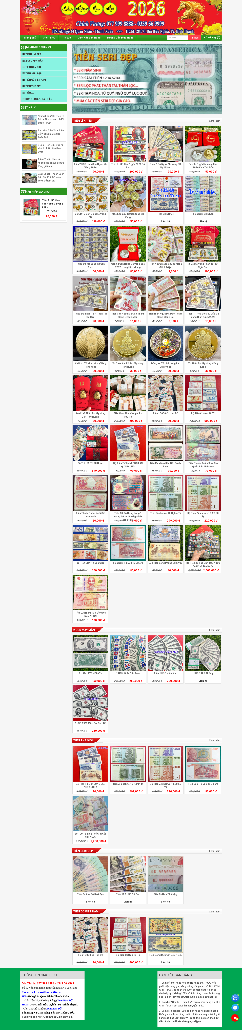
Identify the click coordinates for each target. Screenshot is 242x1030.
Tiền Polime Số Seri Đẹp (90, 894)
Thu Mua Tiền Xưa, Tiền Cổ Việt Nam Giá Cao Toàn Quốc (51, 134)
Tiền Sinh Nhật (165, 213)
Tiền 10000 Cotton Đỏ (165, 413)
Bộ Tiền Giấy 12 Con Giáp (90, 562)
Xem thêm (214, 120)
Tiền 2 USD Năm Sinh (165, 673)
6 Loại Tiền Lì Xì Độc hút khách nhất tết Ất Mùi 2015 (51, 148)
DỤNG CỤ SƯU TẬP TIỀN (38, 99)
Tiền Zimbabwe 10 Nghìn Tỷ (165, 513)
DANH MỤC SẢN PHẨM (38, 47)
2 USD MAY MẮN (34, 60)
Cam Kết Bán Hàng (89, 37)
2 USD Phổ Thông (203, 673)
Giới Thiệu (49, 37)
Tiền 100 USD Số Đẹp (128, 894)
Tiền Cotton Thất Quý (165, 894)
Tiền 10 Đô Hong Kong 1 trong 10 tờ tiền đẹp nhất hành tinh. (128, 516)
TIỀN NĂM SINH (34, 67)
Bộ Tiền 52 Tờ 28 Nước (90, 463)
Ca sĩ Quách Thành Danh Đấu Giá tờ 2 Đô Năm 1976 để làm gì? (51, 177)
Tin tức (66, 37)
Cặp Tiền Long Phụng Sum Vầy (165, 562)
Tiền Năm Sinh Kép (203, 213)
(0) (211, 37)
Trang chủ (30, 37)
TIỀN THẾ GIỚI (33, 86)
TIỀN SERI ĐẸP (33, 73)
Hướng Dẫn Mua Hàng (120, 37)
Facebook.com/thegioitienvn (42, 992)
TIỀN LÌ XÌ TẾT (33, 54)
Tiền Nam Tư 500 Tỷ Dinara (128, 562)
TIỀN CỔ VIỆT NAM (35, 79)
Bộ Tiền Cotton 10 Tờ (203, 413)
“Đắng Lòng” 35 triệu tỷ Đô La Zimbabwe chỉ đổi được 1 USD (51, 119)
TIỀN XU (29, 92)
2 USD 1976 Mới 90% (90, 673)
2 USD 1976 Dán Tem (128, 673)
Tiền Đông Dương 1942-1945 (165, 955)
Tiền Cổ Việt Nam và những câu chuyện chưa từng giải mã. (51, 163)
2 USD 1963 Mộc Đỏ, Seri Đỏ (90, 723)
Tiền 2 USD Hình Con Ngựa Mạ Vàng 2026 (52, 204)
